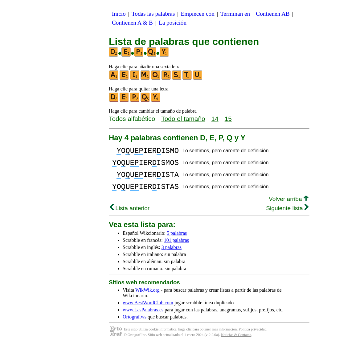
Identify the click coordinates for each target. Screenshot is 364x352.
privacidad (259, 336)
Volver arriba (289, 206)
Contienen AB (272, 13)
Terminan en (235, 13)
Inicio (119, 13)
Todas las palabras (153, 13)
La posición (172, 22)
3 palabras (172, 254)
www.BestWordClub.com (148, 310)
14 (215, 118)
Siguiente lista (287, 215)
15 (228, 118)
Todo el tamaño (183, 118)
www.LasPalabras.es (143, 317)
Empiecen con (198, 13)
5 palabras (177, 240)
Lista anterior (129, 215)
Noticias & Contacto (236, 342)
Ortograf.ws (134, 324)
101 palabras (176, 247)
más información (224, 336)
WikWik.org (147, 297)
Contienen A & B (132, 22)
